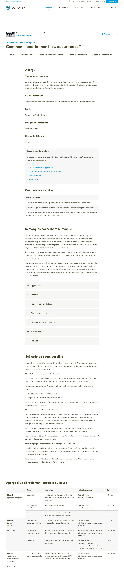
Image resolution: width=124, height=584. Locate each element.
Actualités (63, 8)
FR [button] (74, 1)
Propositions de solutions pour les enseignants (45, 161)
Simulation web (34, 154)
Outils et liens (96, 8)
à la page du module (24, 25)
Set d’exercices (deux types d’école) (42, 158)
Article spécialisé (35, 165)
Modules (48, 8)
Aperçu (12, 44)
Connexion (100, 1)
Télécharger (107, 24)
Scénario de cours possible (77, 44)
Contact (81, 1)
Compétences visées (27, 44)
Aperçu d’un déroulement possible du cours (106, 44)
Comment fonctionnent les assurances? (33, 15)
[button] (117, 24)
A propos (113, 8)
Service (79, 8)
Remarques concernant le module (51, 44)
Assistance (90, 1)
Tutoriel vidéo (33, 169)
